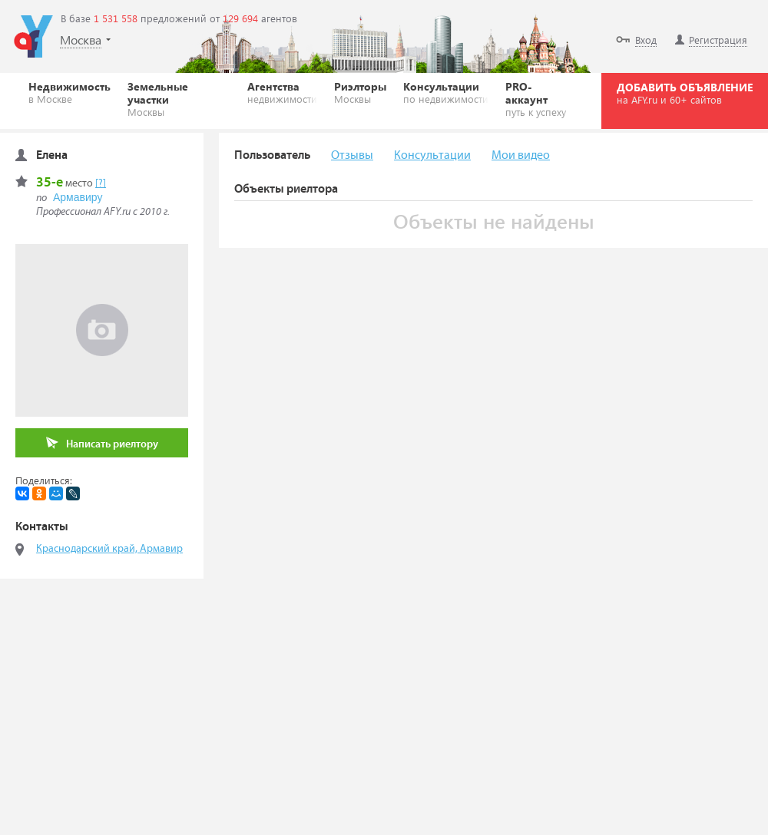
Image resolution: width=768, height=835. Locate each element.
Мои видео (521, 155)
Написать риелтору (102, 443)
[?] (100, 183)
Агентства (282, 92)
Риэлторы (360, 92)
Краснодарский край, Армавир (109, 549)
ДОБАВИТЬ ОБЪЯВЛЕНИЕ (685, 93)
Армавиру (77, 197)
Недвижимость (69, 92)
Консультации (445, 92)
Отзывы (352, 155)
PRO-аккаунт (539, 98)
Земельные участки (178, 98)
